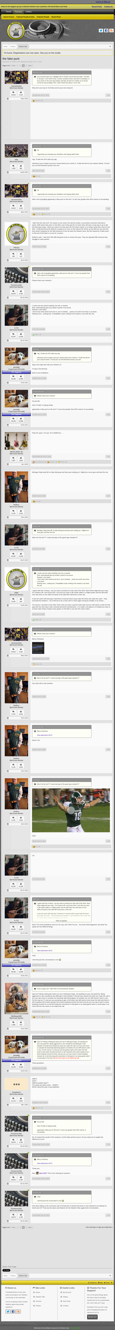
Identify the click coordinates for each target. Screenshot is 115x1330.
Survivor (37, 1301)
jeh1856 (16, 367)
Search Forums (8, 17)
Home (8, 12)
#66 (108, 841)
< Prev (13, 65)
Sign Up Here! (75, 1328)
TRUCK (16, 248)
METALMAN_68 (16, 452)
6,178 (13, 513)
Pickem (37, 1306)
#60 (108, 496)
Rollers (16, 505)
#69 (108, 965)
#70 (108, 1011)
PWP (16, 593)
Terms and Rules (97, 1323)
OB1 (16, 160)
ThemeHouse (33, 1325)
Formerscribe (16, 285)
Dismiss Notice (111, 53)
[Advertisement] (57, 122)
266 (13, 256)
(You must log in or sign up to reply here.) (99, 1227)
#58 (108, 414)
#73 (108, 1144)
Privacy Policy (108, 1323)
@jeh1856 (42, 1173)
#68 (108, 932)
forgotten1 (16, 1092)
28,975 (13, 294)
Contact (64, 1306)
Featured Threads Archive (26, 17)
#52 (108, 170)
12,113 (13, 1101)
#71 (108, 1068)
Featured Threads (43, 17)
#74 (108, 1178)
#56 (108, 329)
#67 (108, 879)
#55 (108, 292)
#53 (108, 208)
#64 (108, 696)
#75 (108, 1215)
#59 (108, 456)
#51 (108, 95)
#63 (108, 658)
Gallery (29, 12)
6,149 (13, 601)
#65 (108, 749)
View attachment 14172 (44, 735)
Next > (30, 65)
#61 (108, 549)
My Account (66, 1292)
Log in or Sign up (103, 2)
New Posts (66, 1301)
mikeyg (30, 62)
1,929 (13, 168)
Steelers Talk (16, 62)
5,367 (13, 460)
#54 (108, 246)
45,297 (13, 336)
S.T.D (16, 328)
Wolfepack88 (16, 1016)
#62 (108, 614)
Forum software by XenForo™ (20, 1323)
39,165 (13, 379)
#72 (108, 1102)
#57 (108, 378)
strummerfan (16, 86)
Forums (18, 11)
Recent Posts (97, 6)
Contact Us (108, 6)
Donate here (92, 1317)
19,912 (13, 95)
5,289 (13, 1025)
